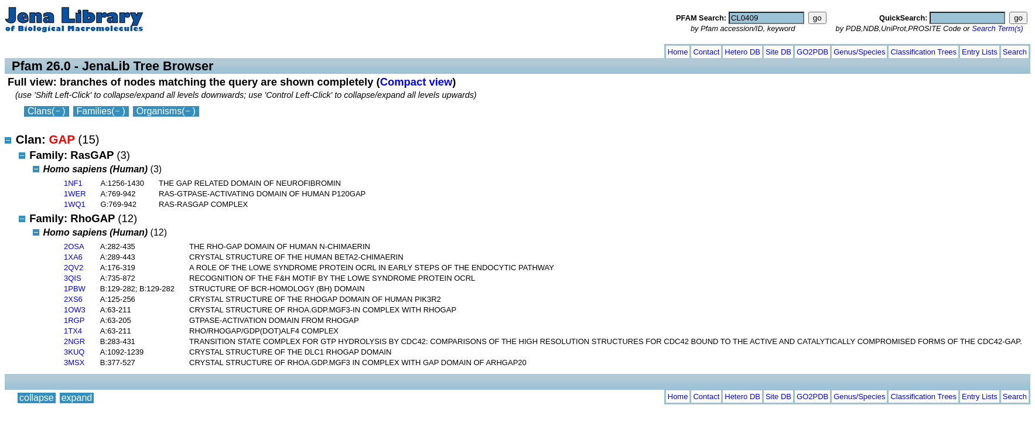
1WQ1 (75, 204)
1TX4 (73, 330)
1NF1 (73, 183)
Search (1015, 51)
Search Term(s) (997, 28)
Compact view (416, 82)
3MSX (74, 362)
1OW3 (75, 309)
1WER (75, 193)
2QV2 (73, 267)
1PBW (75, 288)
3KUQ (74, 352)
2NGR (74, 341)
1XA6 (73, 257)
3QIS (72, 278)
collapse (36, 50)
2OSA (74, 246)
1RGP (74, 320)
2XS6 (73, 299)
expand (77, 50)
